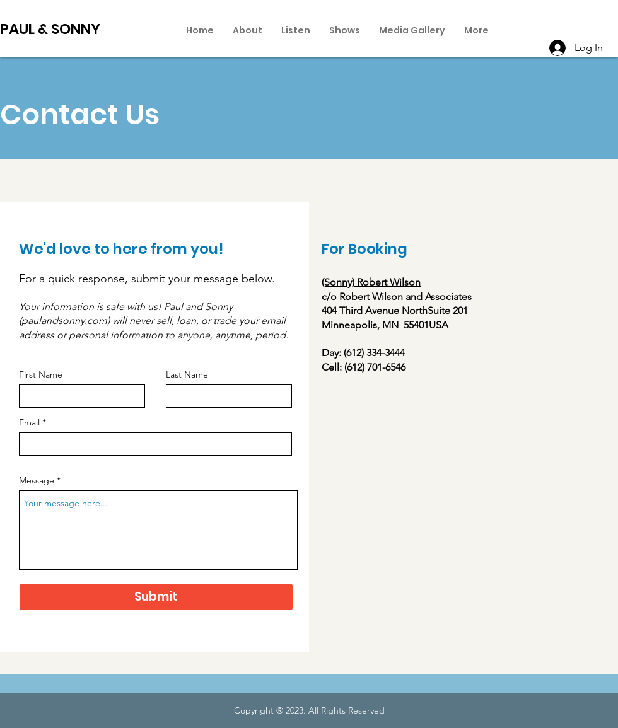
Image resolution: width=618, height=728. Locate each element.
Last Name (187, 374)
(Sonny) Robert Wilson (371, 282)
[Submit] (156, 597)
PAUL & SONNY (50, 29)
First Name (40, 374)
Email (29, 422)
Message (36, 480)
